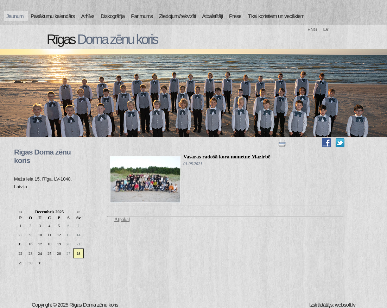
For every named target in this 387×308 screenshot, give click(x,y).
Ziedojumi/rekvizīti (177, 16)
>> (78, 212)
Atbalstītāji (212, 16)
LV (326, 29)
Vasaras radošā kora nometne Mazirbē (227, 156)
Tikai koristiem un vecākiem (276, 16)
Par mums (142, 16)
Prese (235, 16)
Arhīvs (88, 16)
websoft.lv (345, 305)
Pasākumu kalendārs (53, 16)
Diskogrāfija (113, 16)
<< (20, 212)
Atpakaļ (122, 219)
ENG (312, 29)
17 (40, 244)
